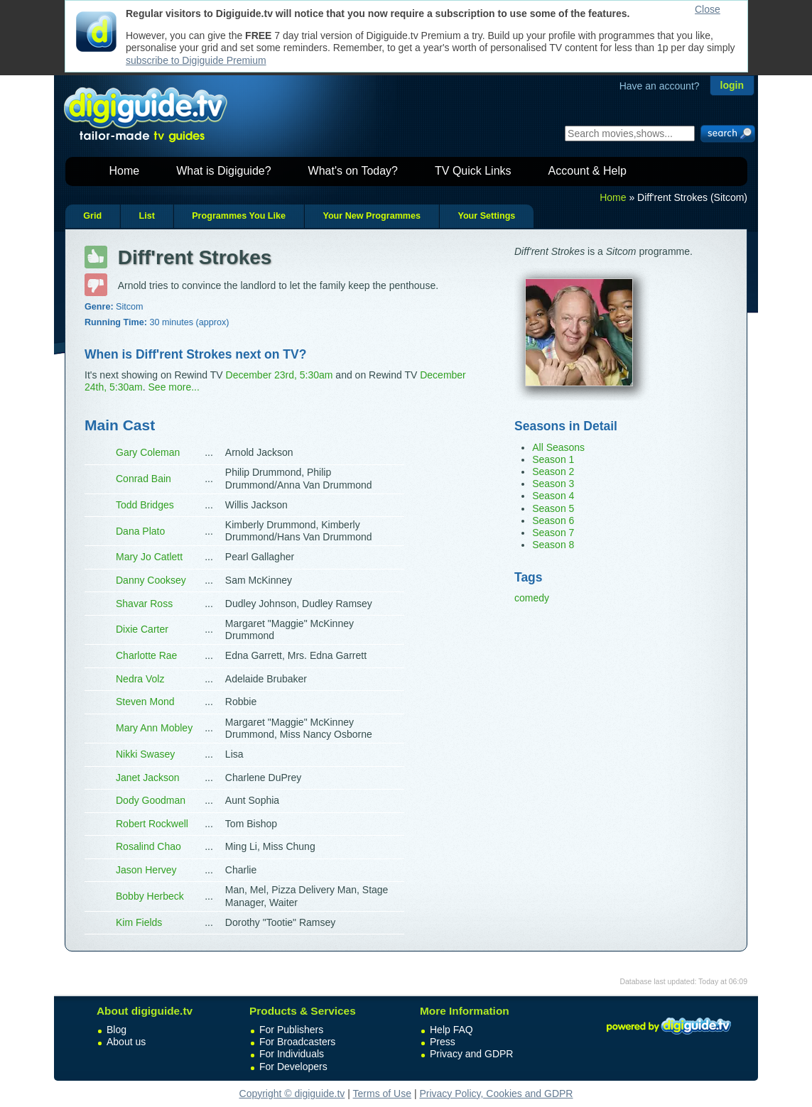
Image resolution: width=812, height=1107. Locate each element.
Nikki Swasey (145, 754)
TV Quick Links (473, 171)
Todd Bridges (145, 505)
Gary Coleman (148, 452)
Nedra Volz (140, 679)
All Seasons (558, 447)
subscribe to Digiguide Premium (196, 60)
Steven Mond (145, 701)
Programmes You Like (239, 216)
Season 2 (553, 471)
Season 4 (553, 495)
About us (126, 1041)
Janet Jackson (148, 777)
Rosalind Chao (148, 846)
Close (707, 9)
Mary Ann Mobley (154, 728)
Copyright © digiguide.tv (292, 1093)
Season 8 (553, 544)
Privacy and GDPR (471, 1053)
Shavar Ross (144, 603)
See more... (174, 387)
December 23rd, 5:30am (279, 375)
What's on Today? (353, 171)
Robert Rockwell (152, 823)
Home (124, 171)
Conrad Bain (143, 478)
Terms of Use (382, 1093)
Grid (92, 216)
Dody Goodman (150, 800)
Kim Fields (139, 922)
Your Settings (486, 216)
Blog (116, 1029)
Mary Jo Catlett (149, 556)
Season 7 (553, 532)
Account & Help (587, 171)
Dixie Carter (142, 629)
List (146, 216)
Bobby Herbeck (150, 896)
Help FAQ (451, 1029)
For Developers (293, 1066)
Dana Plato (140, 531)
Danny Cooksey (151, 580)
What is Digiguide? (223, 171)
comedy (531, 598)
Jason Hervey (146, 870)
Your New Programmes (372, 216)
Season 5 (553, 508)
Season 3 (553, 483)
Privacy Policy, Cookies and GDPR (496, 1093)
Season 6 (553, 520)
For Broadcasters (297, 1041)
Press (442, 1041)
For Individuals (291, 1053)
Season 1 (553, 459)
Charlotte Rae (146, 655)
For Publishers (291, 1029)
